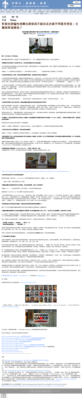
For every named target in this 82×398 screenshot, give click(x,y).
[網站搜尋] (74, 6)
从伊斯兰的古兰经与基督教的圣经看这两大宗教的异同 (30, 6)
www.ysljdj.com (42, 389)
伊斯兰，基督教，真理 (29, 3)
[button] (77, 2)
